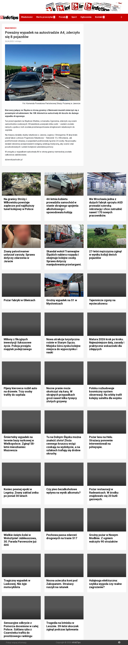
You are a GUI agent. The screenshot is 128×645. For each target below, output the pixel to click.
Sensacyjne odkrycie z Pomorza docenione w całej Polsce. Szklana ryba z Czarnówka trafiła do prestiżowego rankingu (21, 629)
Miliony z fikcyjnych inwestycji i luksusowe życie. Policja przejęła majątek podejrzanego (18, 344)
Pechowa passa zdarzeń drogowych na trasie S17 (61, 536)
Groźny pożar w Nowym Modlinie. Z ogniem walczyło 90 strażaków (103, 538)
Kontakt (98, 17)
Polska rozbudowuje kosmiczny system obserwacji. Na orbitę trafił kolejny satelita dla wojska (105, 393)
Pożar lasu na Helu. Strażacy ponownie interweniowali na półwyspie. (101, 441)
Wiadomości (26, 17)
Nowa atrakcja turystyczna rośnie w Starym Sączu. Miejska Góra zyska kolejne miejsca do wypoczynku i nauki (63, 346)
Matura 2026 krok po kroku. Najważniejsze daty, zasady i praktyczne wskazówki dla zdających (106, 344)
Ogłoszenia (85, 17)
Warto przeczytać (44, 17)
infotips (18, 41)
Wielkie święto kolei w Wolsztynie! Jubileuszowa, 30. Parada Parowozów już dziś (20, 539)
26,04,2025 (9, 41)
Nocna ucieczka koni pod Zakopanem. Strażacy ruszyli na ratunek (61, 584)
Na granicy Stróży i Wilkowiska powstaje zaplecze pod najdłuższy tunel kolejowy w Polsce (19, 204)
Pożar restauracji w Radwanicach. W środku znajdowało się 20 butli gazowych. (103, 494)
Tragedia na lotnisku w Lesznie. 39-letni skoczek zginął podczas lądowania (62, 626)
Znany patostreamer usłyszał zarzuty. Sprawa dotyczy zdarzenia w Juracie (19, 256)
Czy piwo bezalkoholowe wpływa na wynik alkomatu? (63, 491)
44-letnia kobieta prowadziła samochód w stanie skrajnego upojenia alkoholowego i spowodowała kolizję (62, 206)
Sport (74, 17)
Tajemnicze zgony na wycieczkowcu (102, 302)
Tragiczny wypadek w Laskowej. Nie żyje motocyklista (17, 584)
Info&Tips (76, 642)
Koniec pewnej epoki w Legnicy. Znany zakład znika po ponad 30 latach (21, 492)
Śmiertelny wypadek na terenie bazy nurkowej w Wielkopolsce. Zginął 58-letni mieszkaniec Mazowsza (19, 443)
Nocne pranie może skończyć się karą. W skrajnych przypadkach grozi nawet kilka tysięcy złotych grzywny (61, 395)
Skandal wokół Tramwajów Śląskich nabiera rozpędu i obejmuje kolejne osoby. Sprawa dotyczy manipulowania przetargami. (63, 258)
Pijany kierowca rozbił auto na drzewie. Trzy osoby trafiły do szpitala (20, 391)
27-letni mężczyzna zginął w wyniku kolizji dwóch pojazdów (105, 255)
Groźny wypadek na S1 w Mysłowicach (61, 302)
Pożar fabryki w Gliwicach (19, 300)
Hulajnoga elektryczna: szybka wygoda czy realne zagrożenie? (105, 584)
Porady (62, 17)
